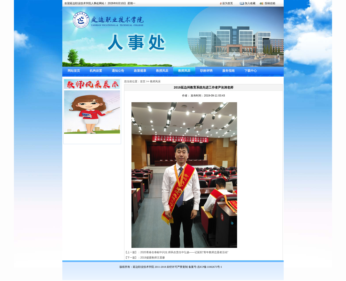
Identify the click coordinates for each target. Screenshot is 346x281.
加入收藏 (250, 3)
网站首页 (74, 70)
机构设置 (96, 70)
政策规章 (140, 70)
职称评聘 (206, 70)
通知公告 (118, 70)
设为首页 (227, 3)
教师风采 (184, 70)
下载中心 (250, 70)
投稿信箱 (270, 3)
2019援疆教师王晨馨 (152, 257)
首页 (142, 81)
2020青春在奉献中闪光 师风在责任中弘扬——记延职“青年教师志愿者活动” (184, 252)
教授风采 (162, 70)
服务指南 (228, 70)
